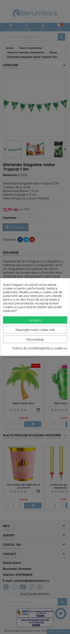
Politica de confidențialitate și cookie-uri (40, 348)
